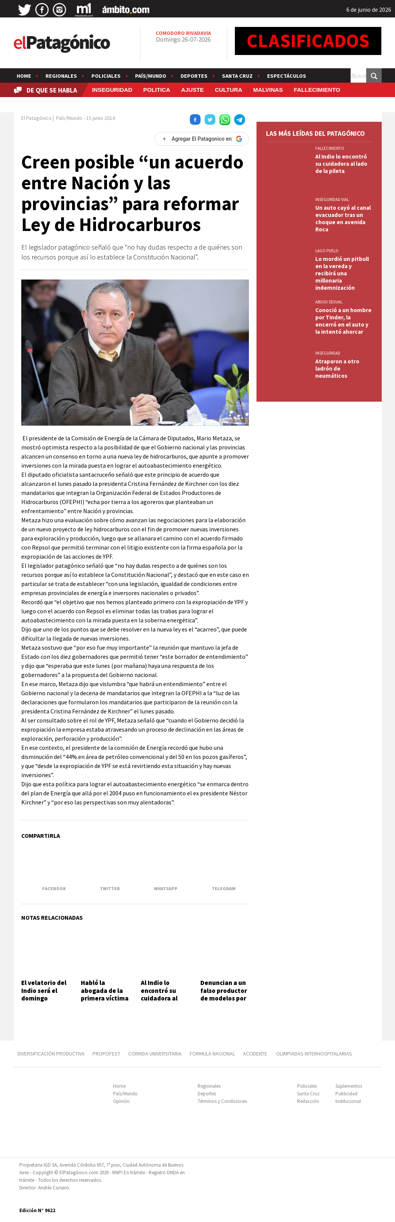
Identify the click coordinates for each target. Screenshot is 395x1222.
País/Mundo (150, 75)
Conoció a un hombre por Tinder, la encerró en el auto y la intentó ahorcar (343, 320)
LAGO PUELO (326, 250)
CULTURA (228, 89)
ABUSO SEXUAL (328, 302)
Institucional (348, 1101)
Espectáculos (286, 75)
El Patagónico (36, 118)
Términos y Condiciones (222, 1101)
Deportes (194, 75)
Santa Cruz (237, 75)
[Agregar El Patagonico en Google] (201, 139)
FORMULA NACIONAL (212, 1053)
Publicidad (346, 1093)
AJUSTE (192, 89)
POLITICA (156, 89)
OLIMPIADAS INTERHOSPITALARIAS (314, 1053)
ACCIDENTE (255, 1053)
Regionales (61, 75)
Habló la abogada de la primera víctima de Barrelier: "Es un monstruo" (105, 1002)
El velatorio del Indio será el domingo (43, 990)
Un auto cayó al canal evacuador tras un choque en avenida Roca (343, 218)
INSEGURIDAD (112, 89)
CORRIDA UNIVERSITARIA (155, 1053)
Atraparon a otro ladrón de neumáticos (337, 368)
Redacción (308, 1101)
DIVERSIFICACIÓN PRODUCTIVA (51, 1053)
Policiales (106, 75)
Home (24, 75)
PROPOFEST (106, 1053)
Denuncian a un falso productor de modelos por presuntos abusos (223, 998)
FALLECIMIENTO (317, 89)
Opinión (121, 1101)
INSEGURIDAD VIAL (332, 199)
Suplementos (348, 1086)
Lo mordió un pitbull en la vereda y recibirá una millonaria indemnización (342, 273)
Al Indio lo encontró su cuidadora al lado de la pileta (165, 994)
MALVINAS (268, 89)
